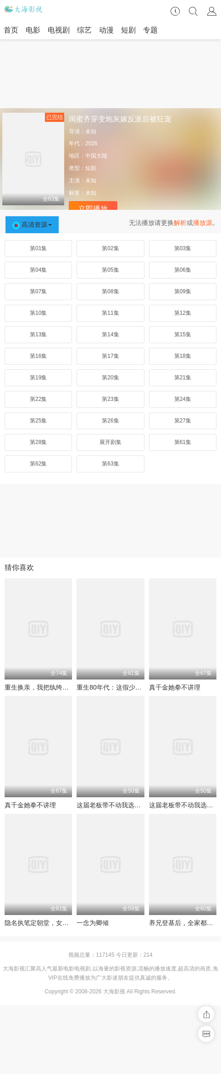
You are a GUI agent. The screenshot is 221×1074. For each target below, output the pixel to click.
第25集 (38, 420)
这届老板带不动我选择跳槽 (115, 805)
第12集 (182, 313)
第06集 (182, 270)
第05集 (110, 270)
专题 (150, 30)
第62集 (38, 463)
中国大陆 (96, 156)
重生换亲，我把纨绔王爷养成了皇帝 (56, 687)
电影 (33, 30)
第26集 (110, 420)
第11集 (110, 313)
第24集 (182, 399)
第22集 (38, 399)
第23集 (110, 399)
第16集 (38, 356)
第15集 (182, 334)
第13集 (38, 334)
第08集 (110, 291)
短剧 (128, 30)
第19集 (38, 377)
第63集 (110, 463)
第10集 (38, 313)
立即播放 (93, 209)
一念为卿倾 (93, 922)
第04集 (38, 270)
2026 (91, 143)
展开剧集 (110, 442)
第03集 (182, 248)
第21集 (182, 377)
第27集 (182, 420)
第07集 (38, 291)
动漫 (106, 30)
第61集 (182, 442)
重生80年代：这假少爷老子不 (119, 687)
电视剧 (59, 30)
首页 (11, 30)
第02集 (110, 248)
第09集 (182, 291)
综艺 (84, 30)
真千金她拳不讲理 (174, 687)
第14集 (110, 334)
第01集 (38, 248)
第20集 (110, 377)
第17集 (110, 356)
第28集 (38, 442)
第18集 (182, 356)
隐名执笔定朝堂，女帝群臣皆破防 (53, 922)
